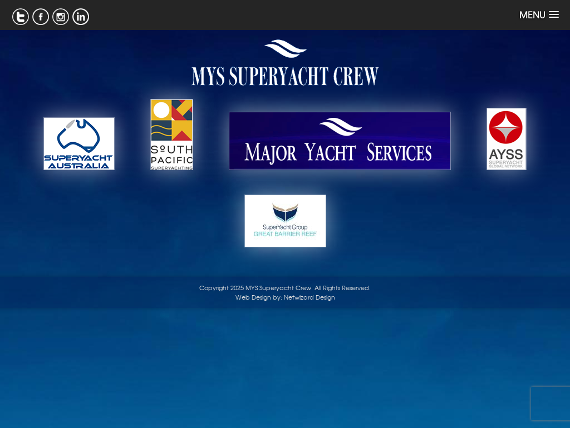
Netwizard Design (309, 296)
